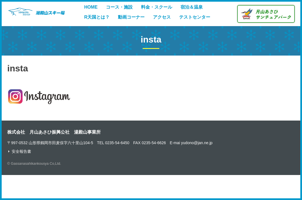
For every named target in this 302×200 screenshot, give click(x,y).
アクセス (162, 17)
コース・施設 (119, 7)
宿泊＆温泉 (191, 7)
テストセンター (194, 17)
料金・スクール (156, 7)
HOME (91, 7)
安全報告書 (21, 151)
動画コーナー (131, 17)
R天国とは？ (97, 17)
